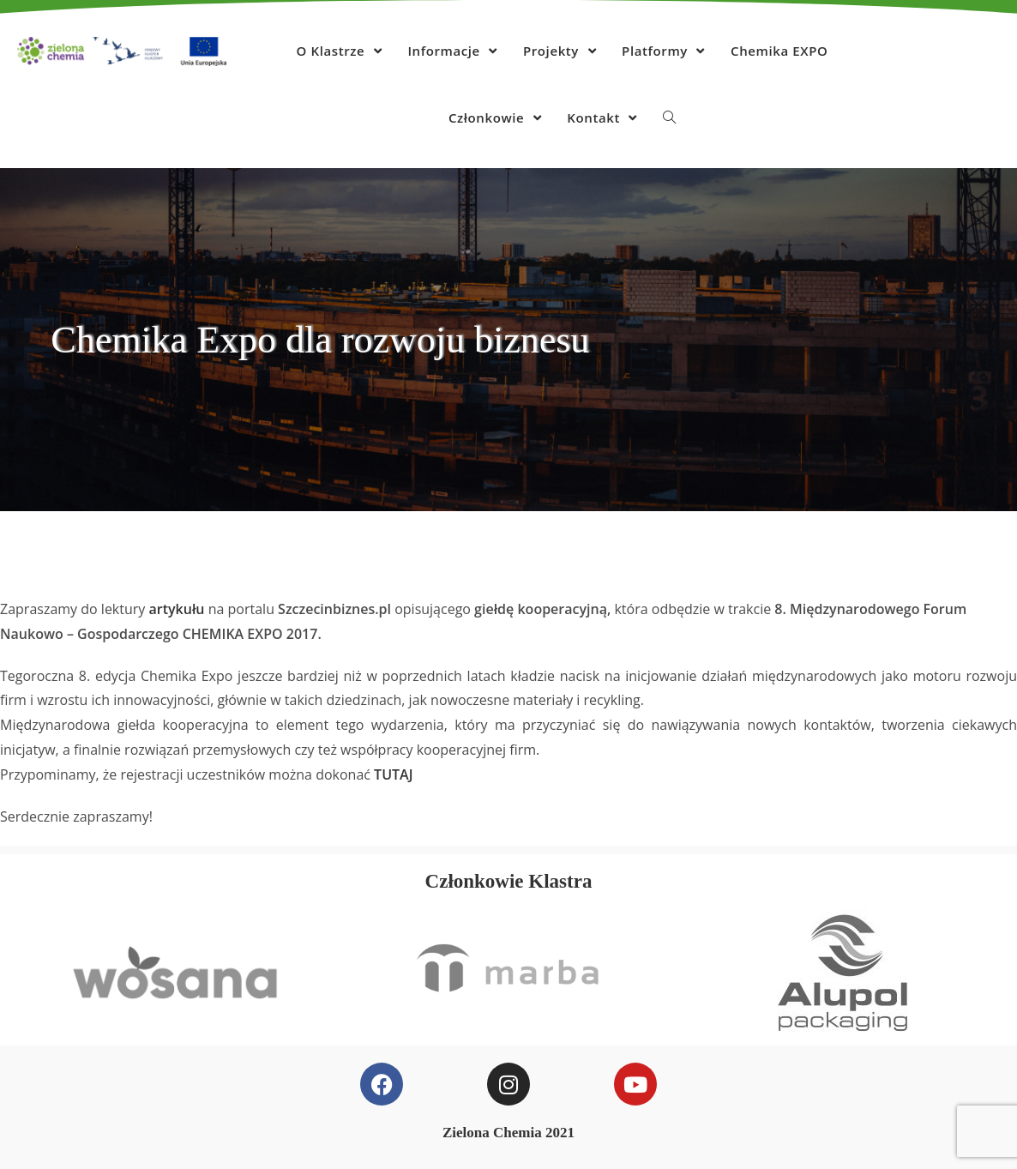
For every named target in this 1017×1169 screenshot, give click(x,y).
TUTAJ (393, 774)
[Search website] (669, 117)
